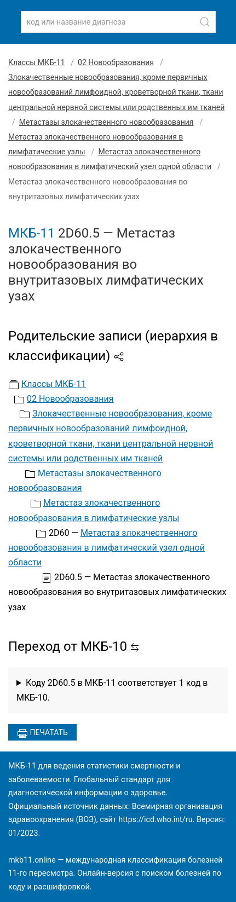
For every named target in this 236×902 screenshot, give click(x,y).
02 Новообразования (116, 62)
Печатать (42, 733)
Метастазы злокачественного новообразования (106, 122)
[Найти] (205, 22)
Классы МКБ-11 (36, 62)
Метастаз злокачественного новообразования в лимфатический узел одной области (106, 548)
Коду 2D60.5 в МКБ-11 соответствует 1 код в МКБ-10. (112, 690)
